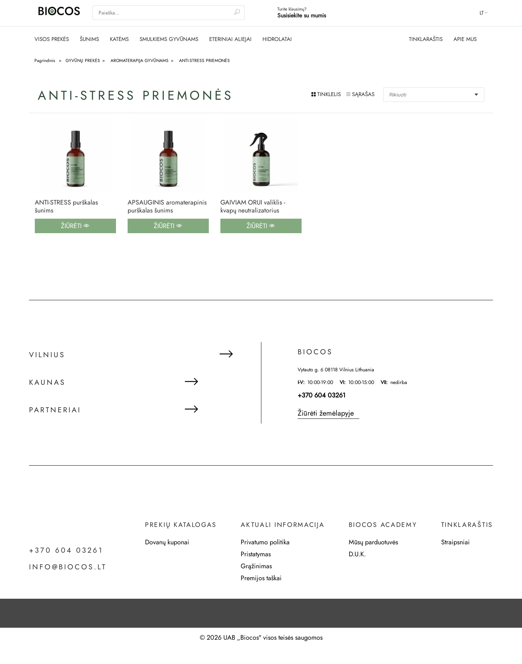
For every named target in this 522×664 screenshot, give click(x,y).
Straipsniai (455, 542)
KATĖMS (119, 39)
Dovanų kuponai (167, 542)
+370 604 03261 (321, 395)
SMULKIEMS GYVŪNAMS (169, 39)
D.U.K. (357, 554)
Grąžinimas (256, 566)
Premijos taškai (261, 578)
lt (482, 12)
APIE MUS (465, 39)
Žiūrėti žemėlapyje (326, 413)
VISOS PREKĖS (51, 39)
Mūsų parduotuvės (373, 542)
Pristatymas (256, 554)
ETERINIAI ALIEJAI (230, 39)
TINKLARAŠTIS (426, 39)
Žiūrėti (75, 226)
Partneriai (55, 411)
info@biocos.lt (68, 567)
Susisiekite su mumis (301, 15)
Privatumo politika (265, 542)
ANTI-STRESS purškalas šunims (66, 206)
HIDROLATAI (277, 39)
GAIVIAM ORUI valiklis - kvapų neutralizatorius (253, 206)
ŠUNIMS (89, 39)
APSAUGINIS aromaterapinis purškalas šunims (167, 206)
